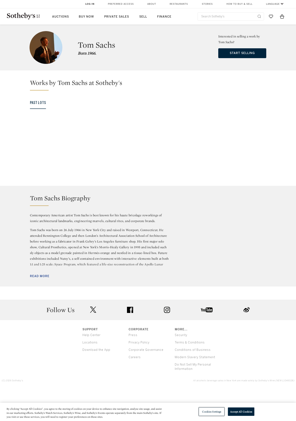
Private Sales (116, 16)
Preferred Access (121, 4)
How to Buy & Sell (239, 4)
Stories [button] (207, 4)
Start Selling (242, 53)
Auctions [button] (60, 16)
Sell (143, 16)
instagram (167, 342)
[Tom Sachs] (39, 152)
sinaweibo (246, 341)
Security (181, 367)
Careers (135, 389)
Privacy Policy (139, 374)
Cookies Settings (211, 411)
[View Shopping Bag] (282, 16)
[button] (150, 84)
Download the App (96, 382)
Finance (164, 16)
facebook (130, 342)
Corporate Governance (146, 382)
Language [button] (273, 4)
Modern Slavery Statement (195, 389)
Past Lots (38, 102)
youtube (207, 341)
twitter (93, 342)
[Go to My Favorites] (271, 16)
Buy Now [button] (86, 16)
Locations (90, 374)
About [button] (151, 4)
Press (133, 367)
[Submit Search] (259, 16)
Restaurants (179, 4)
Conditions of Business (193, 382)
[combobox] (231, 16)
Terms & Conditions (190, 374)
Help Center (91, 367)
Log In (90, 4)
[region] (148, 412)
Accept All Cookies (241, 411)
